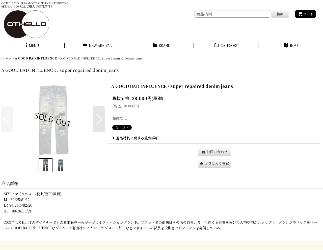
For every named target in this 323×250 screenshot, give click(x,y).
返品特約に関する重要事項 (135, 137)
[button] (32, 46)
